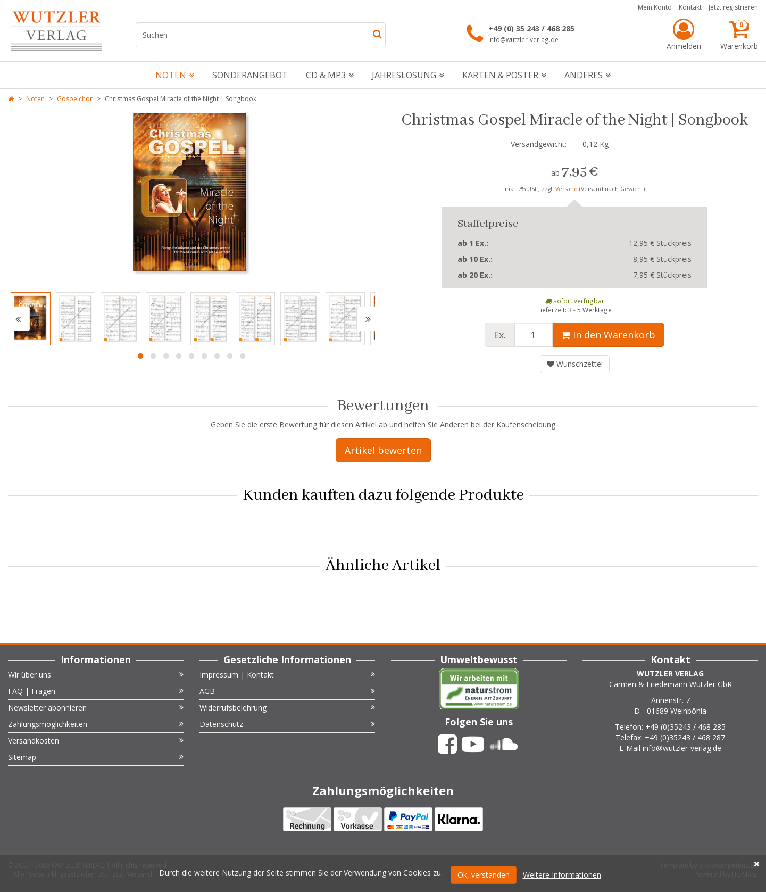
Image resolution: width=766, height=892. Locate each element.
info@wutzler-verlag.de (523, 39)
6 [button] (204, 356)
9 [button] (242, 356)
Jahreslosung (408, 75)
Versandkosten (96, 741)
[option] (191, 196)
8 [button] (229, 356)
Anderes (587, 75)
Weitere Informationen (562, 875)
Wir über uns (96, 675)
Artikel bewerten (383, 450)
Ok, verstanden (483, 875)
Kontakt (690, 7)
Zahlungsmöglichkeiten (96, 724)
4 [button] (178, 356)
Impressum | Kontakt (287, 675)
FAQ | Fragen (96, 691)
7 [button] (217, 356)
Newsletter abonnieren (96, 708)
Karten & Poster (504, 75)
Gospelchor (75, 98)
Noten (174, 75)
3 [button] (166, 356)
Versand (567, 189)
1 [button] (140, 356)
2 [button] (153, 356)
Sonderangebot (250, 75)
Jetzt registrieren (733, 7)
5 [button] (191, 356)
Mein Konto (655, 7)
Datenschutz (287, 724)
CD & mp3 (330, 75)
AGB (287, 691)
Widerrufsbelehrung (287, 708)
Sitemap (96, 757)
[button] (18, 319)
